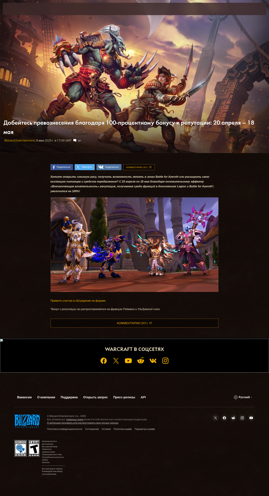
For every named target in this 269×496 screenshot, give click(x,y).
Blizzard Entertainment (19, 140)
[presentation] (15, 9)
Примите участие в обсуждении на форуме (77, 300)
